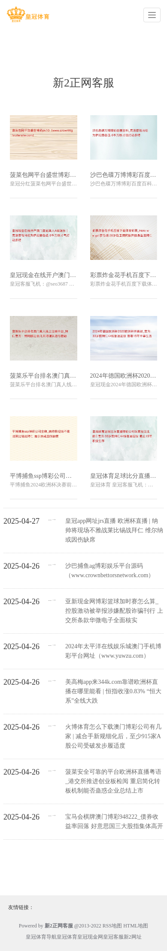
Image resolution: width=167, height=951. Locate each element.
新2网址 (133, 937)
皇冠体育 (67, 937)
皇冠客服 (113, 937)
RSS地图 (112, 926)
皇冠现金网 (90, 937)
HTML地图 (135, 926)
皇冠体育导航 (41, 937)
